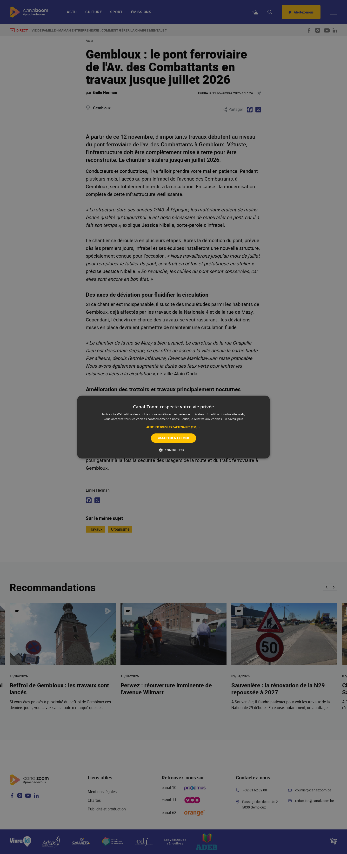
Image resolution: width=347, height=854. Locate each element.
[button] (173, 427)
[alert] (173, 427)
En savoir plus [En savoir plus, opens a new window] (233, 419)
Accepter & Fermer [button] (173, 438)
